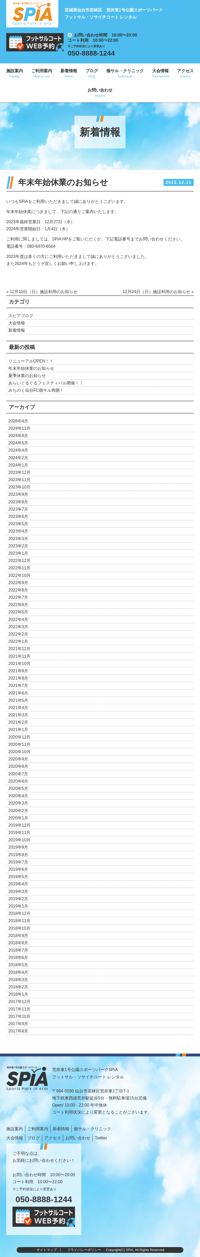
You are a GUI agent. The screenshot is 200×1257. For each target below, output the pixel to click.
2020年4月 (18, 796)
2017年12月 (19, 1001)
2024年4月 (18, 450)
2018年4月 (18, 972)
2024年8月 (18, 435)
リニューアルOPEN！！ (30, 361)
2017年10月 (19, 1016)
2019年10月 (19, 840)
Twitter (101, 1138)
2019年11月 (19, 832)
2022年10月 (19, 575)
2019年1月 (18, 906)
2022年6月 (18, 604)
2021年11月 (19, 656)
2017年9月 (18, 1024)
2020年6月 (18, 781)
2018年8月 (18, 943)
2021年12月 (19, 648)
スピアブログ (20, 315)
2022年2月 (18, 634)
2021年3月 (18, 715)
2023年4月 (18, 531)
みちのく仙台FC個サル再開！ (36, 390)
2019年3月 (18, 891)
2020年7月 (18, 774)
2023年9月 (18, 494)
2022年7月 (18, 597)
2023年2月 (18, 546)
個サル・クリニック (125, 71)
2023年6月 (18, 516)
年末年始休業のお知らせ (31, 368)
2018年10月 (19, 928)
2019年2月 (18, 899)
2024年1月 (18, 465)
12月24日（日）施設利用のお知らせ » (158, 291)
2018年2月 (18, 987)
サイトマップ (46, 1250)
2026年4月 (18, 421)
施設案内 (14, 71)
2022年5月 (18, 612)
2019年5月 (18, 876)
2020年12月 (19, 737)
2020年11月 (19, 744)
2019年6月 (18, 869)
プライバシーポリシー (84, 1250)
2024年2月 (18, 458)
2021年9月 (18, 671)
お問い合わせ (100, 90)
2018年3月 (18, 979)
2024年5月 (18, 443)
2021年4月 (18, 707)
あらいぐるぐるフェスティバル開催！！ (45, 383)
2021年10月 (19, 663)
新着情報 (68, 71)
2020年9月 (18, 759)
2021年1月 (18, 729)
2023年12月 (19, 472)
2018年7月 (18, 950)
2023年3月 (18, 538)
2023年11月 (19, 480)
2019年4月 (18, 884)
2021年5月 (18, 700)
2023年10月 (19, 487)
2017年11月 (19, 1009)
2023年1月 (18, 553)
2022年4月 (18, 619)
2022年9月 (18, 583)
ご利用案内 (41, 71)
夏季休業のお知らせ (27, 375)
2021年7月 (18, 685)
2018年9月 (18, 935)
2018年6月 (18, 957)
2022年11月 (19, 568)
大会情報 (160, 71)
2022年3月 (18, 627)
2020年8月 (18, 766)
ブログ (91, 71)
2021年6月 (18, 693)
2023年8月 (18, 502)
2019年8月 (18, 855)
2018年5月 (18, 965)
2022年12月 (19, 560)
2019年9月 (18, 847)
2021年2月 (18, 722)
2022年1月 (18, 641)
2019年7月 (18, 862)
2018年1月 (18, 994)
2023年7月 (18, 509)
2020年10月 (19, 752)
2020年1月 (18, 818)
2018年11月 (19, 920)
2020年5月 (18, 788)
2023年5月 (18, 524)
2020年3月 (18, 803)
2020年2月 (18, 810)
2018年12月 (19, 913)
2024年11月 (19, 428)
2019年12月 (19, 825)
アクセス (185, 71)
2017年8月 (18, 1031)
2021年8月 (18, 678)
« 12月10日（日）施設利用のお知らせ (41, 291)
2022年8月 (18, 590)
